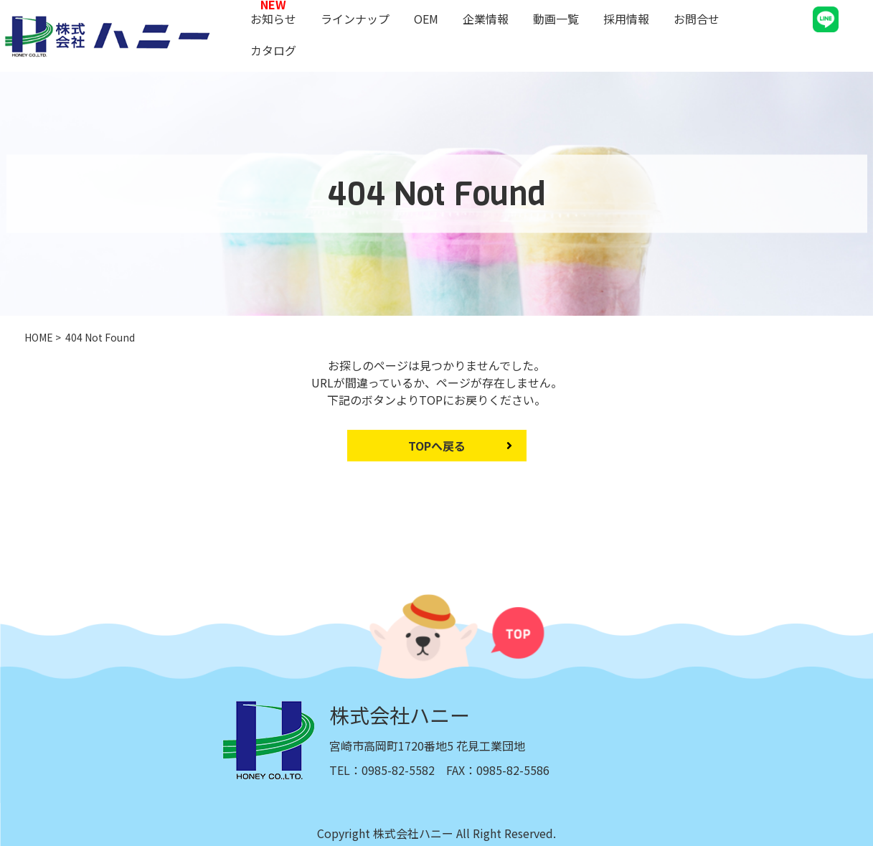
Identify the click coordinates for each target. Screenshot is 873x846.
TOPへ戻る (437, 445)
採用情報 (626, 18)
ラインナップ (355, 18)
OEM (426, 18)
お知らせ (273, 18)
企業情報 (486, 18)
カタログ (273, 50)
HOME (38, 337)
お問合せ (696, 18)
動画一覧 (556, 18)
